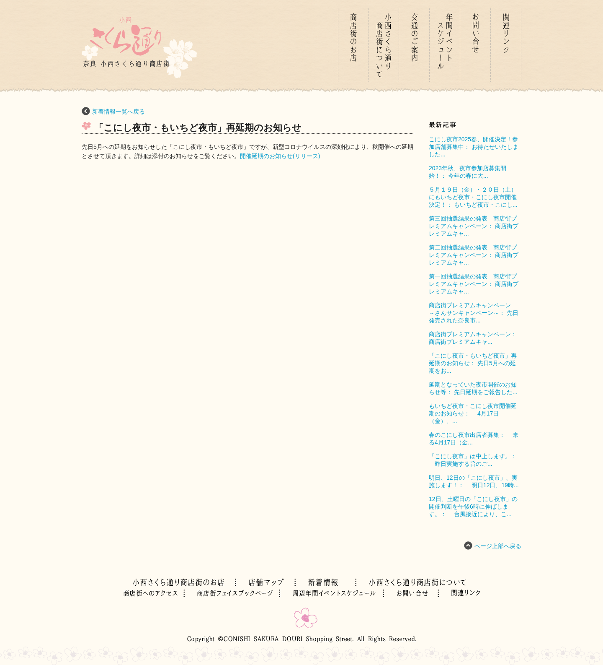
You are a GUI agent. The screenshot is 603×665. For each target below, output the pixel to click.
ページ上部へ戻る (497, 546)
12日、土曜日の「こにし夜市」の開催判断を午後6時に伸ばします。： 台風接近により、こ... (473, 506)
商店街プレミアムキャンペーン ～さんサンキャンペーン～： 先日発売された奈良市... (473, 313)
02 (154, 593)
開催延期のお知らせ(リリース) (280, 156)
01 (353, 45)
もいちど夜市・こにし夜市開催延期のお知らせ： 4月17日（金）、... (473, 413)
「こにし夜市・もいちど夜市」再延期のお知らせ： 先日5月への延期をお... (473, 363)
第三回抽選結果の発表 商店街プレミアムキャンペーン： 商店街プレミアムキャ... (473, 226)
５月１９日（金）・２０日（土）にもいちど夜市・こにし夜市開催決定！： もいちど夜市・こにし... (473, 197)
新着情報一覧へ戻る (118, 111)
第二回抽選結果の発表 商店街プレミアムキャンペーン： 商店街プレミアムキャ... (473, 255)
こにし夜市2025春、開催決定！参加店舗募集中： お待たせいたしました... (473, 147)
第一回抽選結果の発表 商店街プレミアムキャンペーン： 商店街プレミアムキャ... (473, 284)
